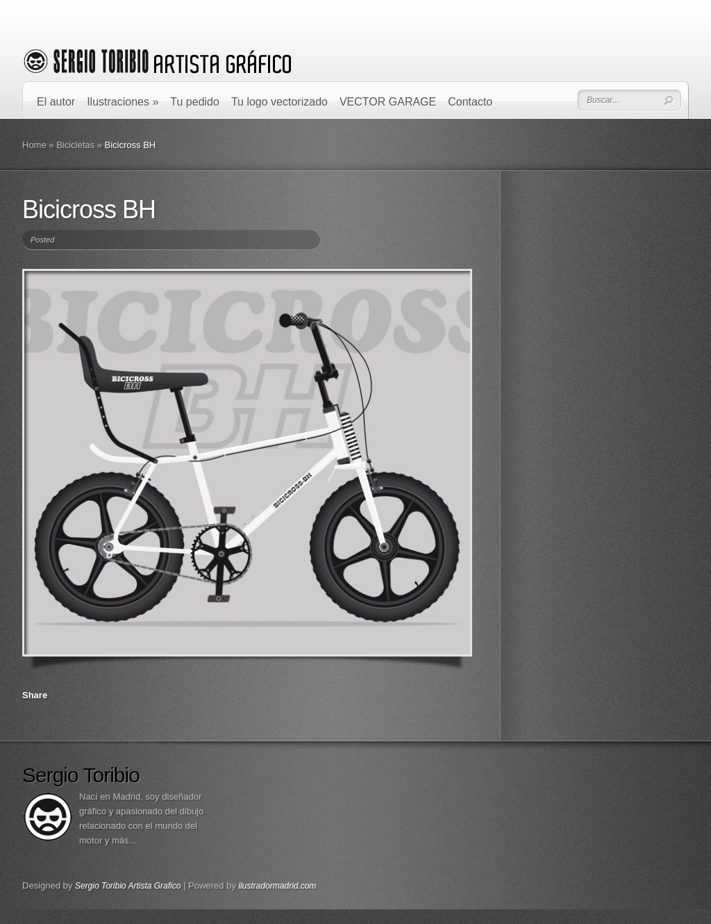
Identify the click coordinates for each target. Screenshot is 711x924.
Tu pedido (194, 102)
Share (34, 695)
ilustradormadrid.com (277, 886)
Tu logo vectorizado (279, 102)
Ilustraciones (122, 102)
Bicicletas (75, 145)
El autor (56, 102)
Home (34, 145)
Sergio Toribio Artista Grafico (128, 886)
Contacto (470, 102)
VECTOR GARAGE (388, 102)
